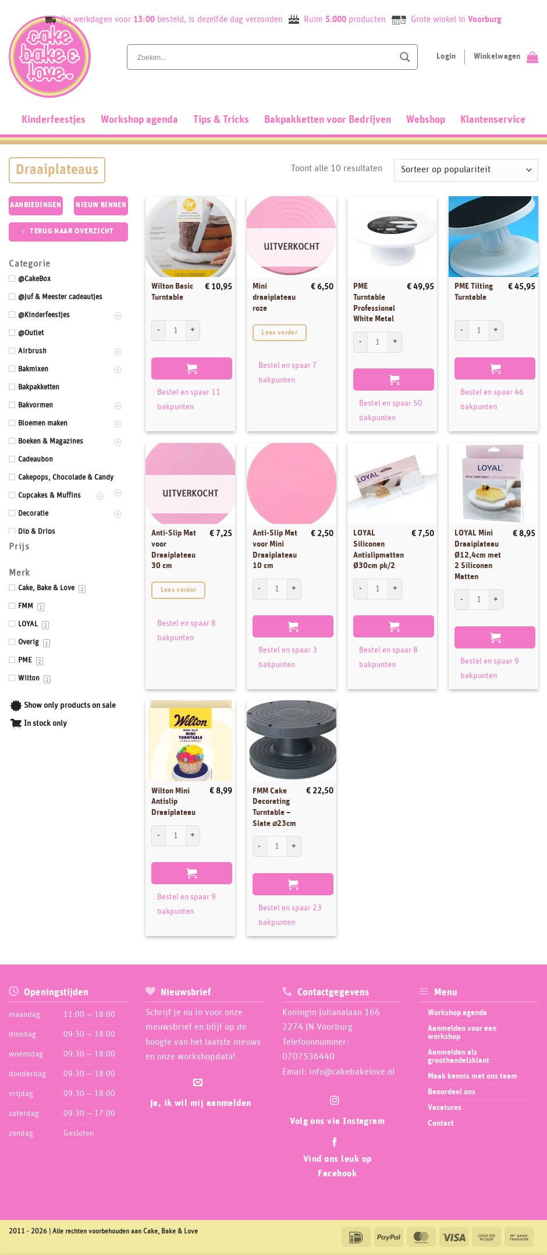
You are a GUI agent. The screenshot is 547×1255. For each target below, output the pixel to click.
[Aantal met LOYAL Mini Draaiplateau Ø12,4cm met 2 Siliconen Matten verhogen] (496, 599)
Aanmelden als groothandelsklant (458, 1056)
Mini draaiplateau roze (274, 297)
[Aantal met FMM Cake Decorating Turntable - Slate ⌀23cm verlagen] (260, 846)
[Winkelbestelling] (466, 170)
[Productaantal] (175, 330)
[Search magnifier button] (405, 57)
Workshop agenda (139, 120)
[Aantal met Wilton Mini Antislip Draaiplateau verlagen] (158, 835)
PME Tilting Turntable (473, 292)
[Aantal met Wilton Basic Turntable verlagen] (158, 330)
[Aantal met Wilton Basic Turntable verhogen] (193, 330)
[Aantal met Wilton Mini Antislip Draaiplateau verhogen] (193, 835)
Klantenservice (492, 120)
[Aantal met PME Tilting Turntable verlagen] (461, 330)
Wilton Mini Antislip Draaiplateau (173, 802)
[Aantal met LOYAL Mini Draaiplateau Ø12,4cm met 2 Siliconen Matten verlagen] (461, 599)
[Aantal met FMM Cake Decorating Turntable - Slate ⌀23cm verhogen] (294, 846)
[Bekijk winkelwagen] (506, 57)
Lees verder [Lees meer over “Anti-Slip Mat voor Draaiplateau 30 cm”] (179, 590)
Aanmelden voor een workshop (462, 1032)
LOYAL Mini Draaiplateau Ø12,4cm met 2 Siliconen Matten (477, 555)
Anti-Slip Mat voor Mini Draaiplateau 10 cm (275, 549)
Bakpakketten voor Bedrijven (327, 120)
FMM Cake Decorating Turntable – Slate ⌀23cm (274, 807)
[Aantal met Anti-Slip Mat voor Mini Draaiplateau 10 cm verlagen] (260, 589)
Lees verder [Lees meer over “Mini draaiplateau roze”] (279, 332)
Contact (441, 1123)
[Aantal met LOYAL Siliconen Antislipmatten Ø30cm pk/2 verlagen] (360, 589)
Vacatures (444, 1108)
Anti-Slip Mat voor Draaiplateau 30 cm (173, 549)
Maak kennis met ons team (472, 1076)
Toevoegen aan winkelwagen (191, 368)
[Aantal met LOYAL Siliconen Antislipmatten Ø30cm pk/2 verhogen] (395, 589)
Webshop (425, 120)
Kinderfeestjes (54, 120)
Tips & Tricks (221, 120)
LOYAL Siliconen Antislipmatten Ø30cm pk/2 (378, 549)
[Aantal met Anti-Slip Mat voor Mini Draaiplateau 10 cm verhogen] (294, 589)
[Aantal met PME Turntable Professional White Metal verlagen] (360, 342)
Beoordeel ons (451, 1092)
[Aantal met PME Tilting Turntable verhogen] (496, 330)
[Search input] (264, 57)
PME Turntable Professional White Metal (374, 302)
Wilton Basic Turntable (172, 292)
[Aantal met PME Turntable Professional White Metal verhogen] (395, 342)
